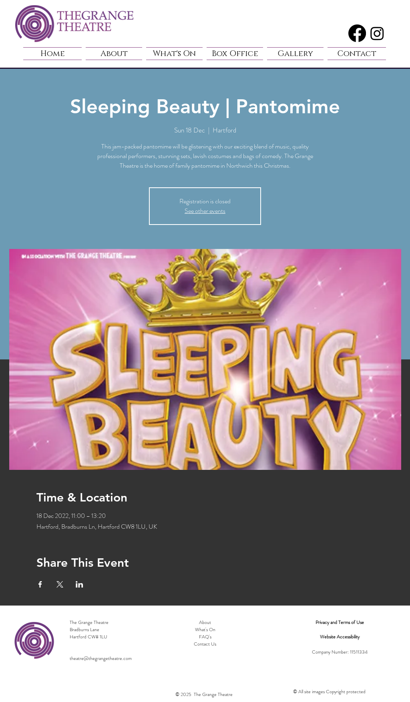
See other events (205, 210)
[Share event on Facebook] (40, 584)
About (205, 622)
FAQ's (205, 636)
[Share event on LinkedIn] (79, 584)
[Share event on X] (60, 584)
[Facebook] (357, 33)
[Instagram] (377, 33)
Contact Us (205, 644)
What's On (205, 629)
